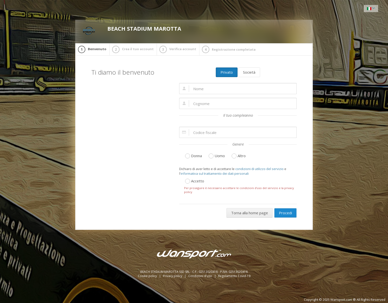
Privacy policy (173, 276)
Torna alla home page (249, 212)
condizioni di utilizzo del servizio (259, 169)
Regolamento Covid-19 (234, 276)
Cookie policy (148, 276)
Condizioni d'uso (200, 276)
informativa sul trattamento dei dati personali (215, 173)
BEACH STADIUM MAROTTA (132, 31)
